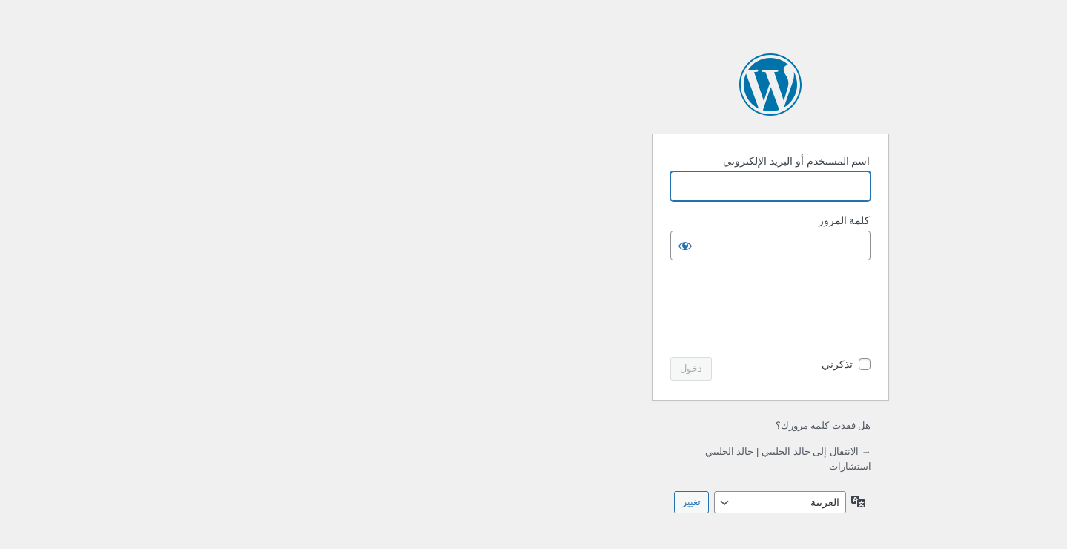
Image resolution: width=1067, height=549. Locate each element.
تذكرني (600, 364)
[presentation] (521, 310)
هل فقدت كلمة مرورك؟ (587, 425)
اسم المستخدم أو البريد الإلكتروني (560, 161)
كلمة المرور (608, 220)
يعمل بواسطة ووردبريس (534, 84)
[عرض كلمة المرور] (448, 245)
